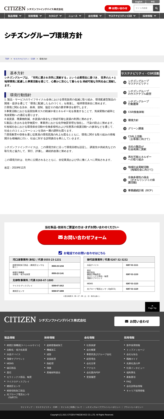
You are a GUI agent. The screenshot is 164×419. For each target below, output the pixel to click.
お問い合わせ (119, 8)
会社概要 (91, 349)
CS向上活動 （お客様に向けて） (139, 137)
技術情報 (33, 16)
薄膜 (49, 368)
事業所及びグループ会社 (99, 354)
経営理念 (91, 359)
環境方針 (133, 120)
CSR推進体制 (136, 112)
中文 (153, 1)
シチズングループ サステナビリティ (138, 82)
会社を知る (132, 354)
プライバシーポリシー (133, 407)
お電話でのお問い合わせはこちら (84, 253)
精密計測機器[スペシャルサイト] (23, 345)
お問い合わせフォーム (85, 237)
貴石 (9, 372)
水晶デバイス (13, 354)
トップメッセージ (135, 349)
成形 (49, 354)
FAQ (128, 381)
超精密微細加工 (55, 345)
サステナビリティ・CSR (120, 16)
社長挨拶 (91, 345)
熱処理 (50, 363)
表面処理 (51, 359)
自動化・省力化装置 (17, 349)
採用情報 (147, 16)
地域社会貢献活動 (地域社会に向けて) (140, 168)
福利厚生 (131, 372)
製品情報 (13, 16)
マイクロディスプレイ (18, 381)
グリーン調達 (136, 128)
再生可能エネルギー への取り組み (139, 158)
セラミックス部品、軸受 (19, 377)
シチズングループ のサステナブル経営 (139, 92)
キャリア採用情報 (135, 390)
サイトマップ (26, 407)
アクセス (91, 368)
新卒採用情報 (133, 345)
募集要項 (131, 377)
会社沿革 (91, 363)
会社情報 (93, 16)
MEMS (10, 363)
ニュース (73, 16)
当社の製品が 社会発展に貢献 (137, 148)
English (138, 1)
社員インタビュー (135, 368)
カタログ (53, 16)
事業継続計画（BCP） (141, 190)
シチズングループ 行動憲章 (138, 102)
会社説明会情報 (134, 386)
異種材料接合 (53, 372)
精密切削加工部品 (16, 390)
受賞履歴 (91, 377)
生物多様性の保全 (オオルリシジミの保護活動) (141, 180)
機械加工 (51, 349)
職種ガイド (132, 359)
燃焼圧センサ (13, 386)
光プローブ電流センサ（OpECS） (18, 396)
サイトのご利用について (71, 407)
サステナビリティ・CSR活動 (140, 73)
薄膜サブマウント (16, 359)
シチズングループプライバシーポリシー (103, 407)
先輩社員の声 (133, 363)
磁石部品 (11, 368)
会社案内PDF (93, 372)
